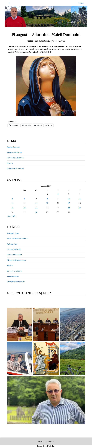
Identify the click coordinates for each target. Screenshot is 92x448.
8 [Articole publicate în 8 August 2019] (47, 198)
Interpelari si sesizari (15, 168)
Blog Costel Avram (14, 152)
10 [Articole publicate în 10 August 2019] (69, 198)
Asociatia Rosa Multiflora (17, 238)
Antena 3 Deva (13, 233)
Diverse (10, 163)
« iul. (8, 216)
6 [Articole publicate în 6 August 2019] (24, 198)
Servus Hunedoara (14, 271)
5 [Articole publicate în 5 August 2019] (12, 198)
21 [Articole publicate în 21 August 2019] (36, 207)
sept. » (14, 216)
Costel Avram (59, 41)
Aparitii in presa (13, 147)
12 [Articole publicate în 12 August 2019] (12, 203)
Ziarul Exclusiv (13, 276)
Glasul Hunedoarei (14, 255)
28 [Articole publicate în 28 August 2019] (36, 212)
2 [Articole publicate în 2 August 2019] (58, 194)
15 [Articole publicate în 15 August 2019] (47, 203)
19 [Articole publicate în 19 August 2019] (12, 207)
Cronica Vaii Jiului (14, 249)
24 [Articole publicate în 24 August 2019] (69, 207)
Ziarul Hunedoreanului (16, 282)
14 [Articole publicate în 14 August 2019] (36, 203)
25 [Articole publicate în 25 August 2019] (80, 207)
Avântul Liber (12, 244)
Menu (81, 3)
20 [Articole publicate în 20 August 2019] (24, 207)
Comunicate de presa (15, 158)
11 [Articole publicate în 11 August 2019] (80, 198)
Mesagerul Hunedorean (16, 260)
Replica (10, 265)
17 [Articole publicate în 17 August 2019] (69, 203)
